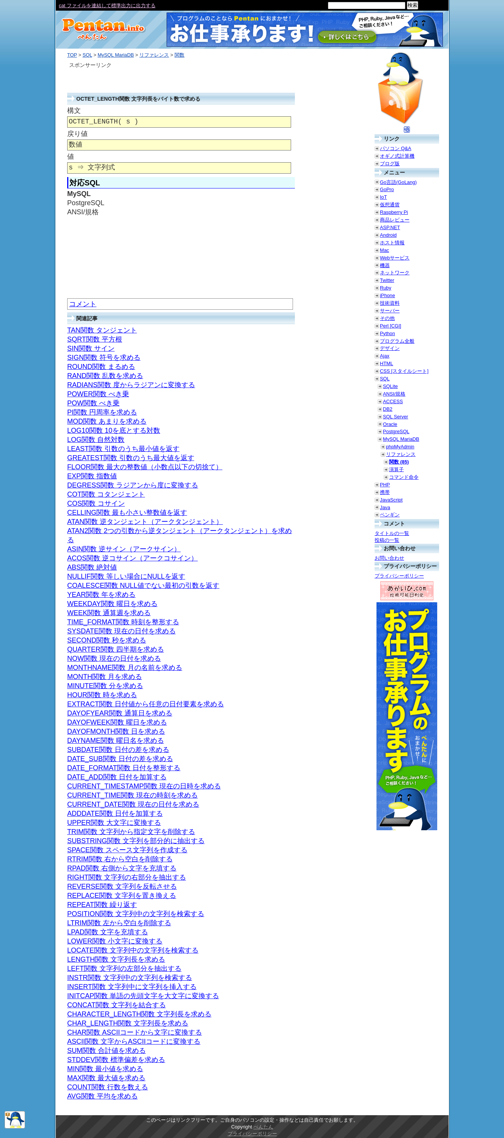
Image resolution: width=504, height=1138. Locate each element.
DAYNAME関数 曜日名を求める (115, 740)
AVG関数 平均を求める (102, 1096)
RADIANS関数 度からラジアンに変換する (131, 385)
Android (388, 235)
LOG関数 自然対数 (95, 439)
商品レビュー (395, 220)
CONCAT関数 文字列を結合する (116, 1005)
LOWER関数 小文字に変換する (114, 941)
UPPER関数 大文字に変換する (114, 822)
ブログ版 (390, 163)
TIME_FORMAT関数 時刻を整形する (123, 622)
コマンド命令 (404, 477)
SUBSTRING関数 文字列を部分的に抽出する (136, 841)
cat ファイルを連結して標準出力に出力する (107, 5)
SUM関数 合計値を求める (106, 1050)
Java (385, 507)
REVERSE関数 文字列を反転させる (122, 886)
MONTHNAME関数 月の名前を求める (124, 667)
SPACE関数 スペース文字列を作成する (127, 850)
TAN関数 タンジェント (102, 330)
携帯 (385, 492)
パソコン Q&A (395, 148)
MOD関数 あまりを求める (106, 421)
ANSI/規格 (394, 394)
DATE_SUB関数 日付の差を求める (120, 759)
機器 (385, 265)
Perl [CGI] (390, 326)
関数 (179, 55)
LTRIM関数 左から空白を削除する (119, 923)
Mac (384, 250)
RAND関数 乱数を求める (105, 376)
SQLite (390, 386)
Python (387, 333)
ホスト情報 (392, 242)
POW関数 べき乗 (93, 403)
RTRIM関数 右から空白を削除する (120, 859)
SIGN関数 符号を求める (103, 357)
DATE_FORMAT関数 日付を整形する (123, 768)
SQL (87, 55)
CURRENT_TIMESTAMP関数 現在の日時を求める (144, 786)
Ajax (384, 356)
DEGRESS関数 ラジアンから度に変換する (132, 485)
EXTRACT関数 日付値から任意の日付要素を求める (145, 704)
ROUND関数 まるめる (101, 366)
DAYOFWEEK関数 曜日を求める (117, 722)
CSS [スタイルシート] (404, 371)
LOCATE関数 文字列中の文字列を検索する (132, 950)
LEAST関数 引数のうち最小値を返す (123, 449)
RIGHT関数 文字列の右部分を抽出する (126, 877)
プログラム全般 (397, 341)
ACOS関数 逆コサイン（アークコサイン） (132, 558)
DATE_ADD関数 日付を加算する (117, 777)
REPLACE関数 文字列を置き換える (121, 895)
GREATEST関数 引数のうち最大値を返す (130, 458)
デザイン (390, 348)
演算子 (396, 469)
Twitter (387, 280)
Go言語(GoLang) (398, 182)
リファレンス (154, 55)
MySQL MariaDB (116, 55)
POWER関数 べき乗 (98, 394)
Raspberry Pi (394, 212)
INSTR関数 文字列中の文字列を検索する (129, 977)
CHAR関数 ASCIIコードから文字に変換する (134, 1032)
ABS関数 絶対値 (92, 567)
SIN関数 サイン (91, 348)
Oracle (390, 424)
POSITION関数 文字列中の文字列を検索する (135, 914)
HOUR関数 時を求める (102, 695)
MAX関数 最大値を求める (106, 1078)
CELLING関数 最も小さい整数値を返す (127, 512)
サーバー (390, 310)
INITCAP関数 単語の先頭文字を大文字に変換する (143, 996)
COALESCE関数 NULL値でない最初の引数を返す (143, 585)
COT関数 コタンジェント (106, 494)
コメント (82, 304)
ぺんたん (263, 1127)
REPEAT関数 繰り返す (102, 905)
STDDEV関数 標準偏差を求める (116, 1060)
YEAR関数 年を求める (101, 594)
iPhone (387, 295)
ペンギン (390, 515)
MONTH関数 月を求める (104, 677)
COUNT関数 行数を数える (107, 1087)
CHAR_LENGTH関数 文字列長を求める (127, 1023)
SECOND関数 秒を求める (106, 640)
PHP (385, 484)
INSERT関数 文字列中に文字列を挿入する (132, 987)
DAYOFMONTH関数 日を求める (116, 731)
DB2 (387, 409)
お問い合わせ (389, 558)
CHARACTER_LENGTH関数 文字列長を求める (139, 1014)
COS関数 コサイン (96, 503)
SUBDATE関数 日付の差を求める (118, 749)
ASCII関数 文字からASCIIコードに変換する (133, 1041)
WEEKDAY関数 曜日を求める (112, 604)
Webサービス (395, 258)
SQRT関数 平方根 (94, 339)
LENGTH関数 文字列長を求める (116, 959)
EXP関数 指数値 (92, 476)
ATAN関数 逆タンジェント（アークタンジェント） (145, 521)
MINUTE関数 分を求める (105, 686)
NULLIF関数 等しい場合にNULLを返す (126, 576)
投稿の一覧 (387, 540)
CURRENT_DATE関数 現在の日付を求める (133, 804)
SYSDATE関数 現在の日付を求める (121, 631)
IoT (383, 197)
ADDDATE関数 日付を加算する (115, 813)
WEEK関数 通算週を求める (109, 613)
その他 (387, 318)
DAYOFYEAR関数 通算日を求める (119, 713)
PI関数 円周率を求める (102, 412)
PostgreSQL (396, 431)
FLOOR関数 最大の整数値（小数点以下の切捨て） (144, 467)
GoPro (387, 189)
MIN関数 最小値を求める (105, 1069)
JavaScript (391, 500)
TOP (72, 55)
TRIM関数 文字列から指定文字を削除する (131, 832)
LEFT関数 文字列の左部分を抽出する (124, 968)
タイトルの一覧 (392, 533)
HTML (386, 363)
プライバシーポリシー (399, 576)
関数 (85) (399, 462)
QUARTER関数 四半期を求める (115, 649)
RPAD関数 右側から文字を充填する (121, 868)
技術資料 (390, 303)
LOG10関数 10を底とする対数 (113, 430)
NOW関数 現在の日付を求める (114, 658)
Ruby (385, 288)
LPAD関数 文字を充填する (107, 932)
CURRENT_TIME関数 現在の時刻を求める (132, 795)
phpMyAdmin (400, 447)
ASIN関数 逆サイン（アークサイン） (124, 549)
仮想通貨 (390, 204)
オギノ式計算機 (397, 156)
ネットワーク (395, 272)
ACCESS (393, 401)
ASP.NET (390, 227)
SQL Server (395, 416)
